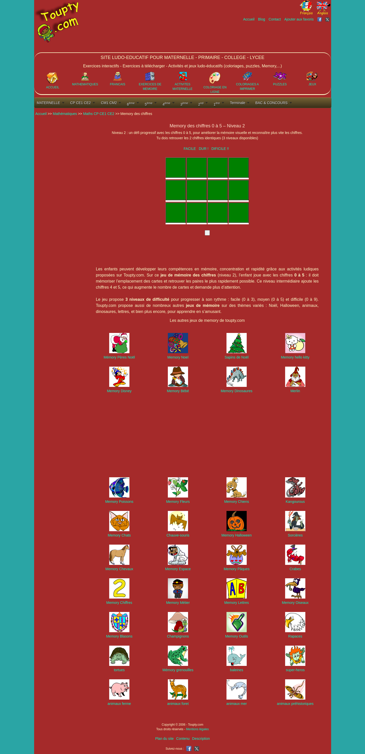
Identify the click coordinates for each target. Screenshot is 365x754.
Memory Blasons (119, 636)
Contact (275, 19)
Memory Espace (178, 569)
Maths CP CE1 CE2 (98, 114)
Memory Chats (119, 535)
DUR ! (203, 149)
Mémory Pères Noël (119, 357)
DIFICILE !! (220, 149)
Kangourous (295, 502)
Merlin (295, 391)
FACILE (190, 149)
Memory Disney (119, 391)
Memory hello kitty (295, 357)
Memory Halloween (236, 535)
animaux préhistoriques (295, 704)
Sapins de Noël (236, 357)
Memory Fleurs (178, 502)
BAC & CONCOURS (271, 103)
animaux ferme (119, 704)
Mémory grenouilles (178, 670)
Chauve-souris (178, 535)
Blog (261, 19)
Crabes (295, 569)
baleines (236, 670)
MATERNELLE (48, 103)
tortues (119, 670)
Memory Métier (178, 603)
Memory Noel (177, 357)
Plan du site (164, 739)
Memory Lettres (236, 603)
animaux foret (178, 704)
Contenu (183, 739)
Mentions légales (197, 729)
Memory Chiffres (119, 603)
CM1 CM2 (109, 103)
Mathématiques (65, 114)
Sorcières (295, 535)
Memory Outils (236, 636)
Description (201, 739)
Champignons (178, 636)
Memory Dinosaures (236, 391)
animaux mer (236, 704)
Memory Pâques (236, 569)
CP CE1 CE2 (80, 103)
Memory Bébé (178, 391)
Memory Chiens (236, 502)
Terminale (237, 103)
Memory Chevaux (119, 569)
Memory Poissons (119, 502)
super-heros (295, 670)
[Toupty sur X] (328, 19)
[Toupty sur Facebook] (320, 19)
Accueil (249, 19)
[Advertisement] (239, 37)
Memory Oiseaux (295, 603)
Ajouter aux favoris (299, 19)
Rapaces (295, 636)
